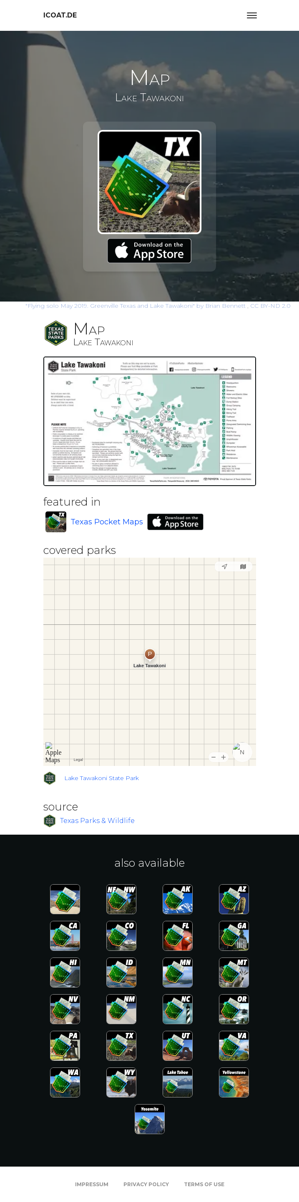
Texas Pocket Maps (106, 521)
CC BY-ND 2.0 (270, 305)
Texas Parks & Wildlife (97, 820)
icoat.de (60, 15)
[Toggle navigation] (251, 15)
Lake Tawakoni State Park (101, 778)
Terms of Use (204, 1184)
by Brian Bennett (136, 305)
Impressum (91, 1184)
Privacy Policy (146, 1184)
